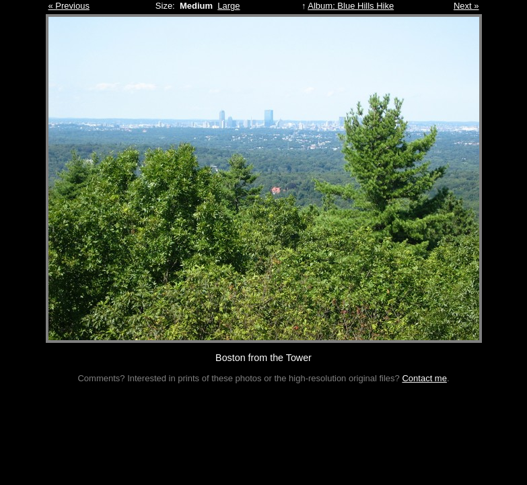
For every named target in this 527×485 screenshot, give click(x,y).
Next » (466, 6)
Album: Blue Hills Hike (351, 6)
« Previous (69, 6)
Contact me (424, 378)
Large (228, 6)
